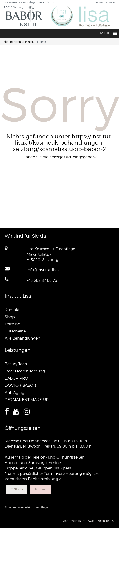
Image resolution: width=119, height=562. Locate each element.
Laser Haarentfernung (25, 371)
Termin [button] (40, 489)
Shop (10, 316)
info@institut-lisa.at (44, 269)
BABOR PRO (16, 378)
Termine (12, 324)
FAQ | (65, 520)
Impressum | (78, 520)
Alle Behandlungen (22, 338)
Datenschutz (105, 520)
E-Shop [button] (17, 489)
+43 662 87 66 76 (42, 280)
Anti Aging (14, 392)
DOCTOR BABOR (20, 385)
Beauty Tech (16, 364)
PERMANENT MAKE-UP (27, 399)
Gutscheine (15, 331)
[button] (105, 33)
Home (41, 41)
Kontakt (12, 309)
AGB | (92, 520)
